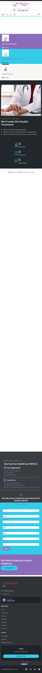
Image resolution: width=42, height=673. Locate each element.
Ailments (4, 616)
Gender (5, 514)
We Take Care (14, 669)
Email (4, 536)
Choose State (6, 525)
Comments (5, 542)
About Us (4, 625)
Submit (6, 549)
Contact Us (4, 628)
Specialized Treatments (7, 642)
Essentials (4, 619)
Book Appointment (9, 567)
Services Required (7, 531)
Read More (5, 47)
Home (3, 609)
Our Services (5, 612)
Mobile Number (7, 519)
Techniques (4, 622)
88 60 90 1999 (23, 11)
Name (4, 508)
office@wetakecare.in (8, 590)
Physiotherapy (5, 636)
